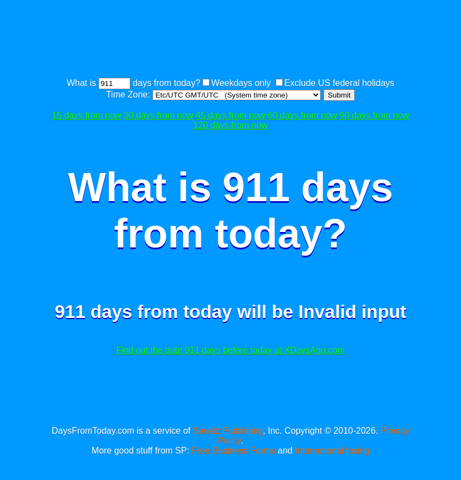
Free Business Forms (234, 450)
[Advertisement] (248, 40)
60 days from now (302, 115)
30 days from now (158, 115)
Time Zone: (129, 94)
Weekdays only (241, 83)
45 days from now (230, 115)
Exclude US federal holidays (339, 83)
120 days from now (230, 125)
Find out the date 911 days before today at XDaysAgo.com (230, 350)
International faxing (332, 450)
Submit (339, 95)
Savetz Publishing (228, 430)
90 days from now (374, 115)
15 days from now (86, 115)
